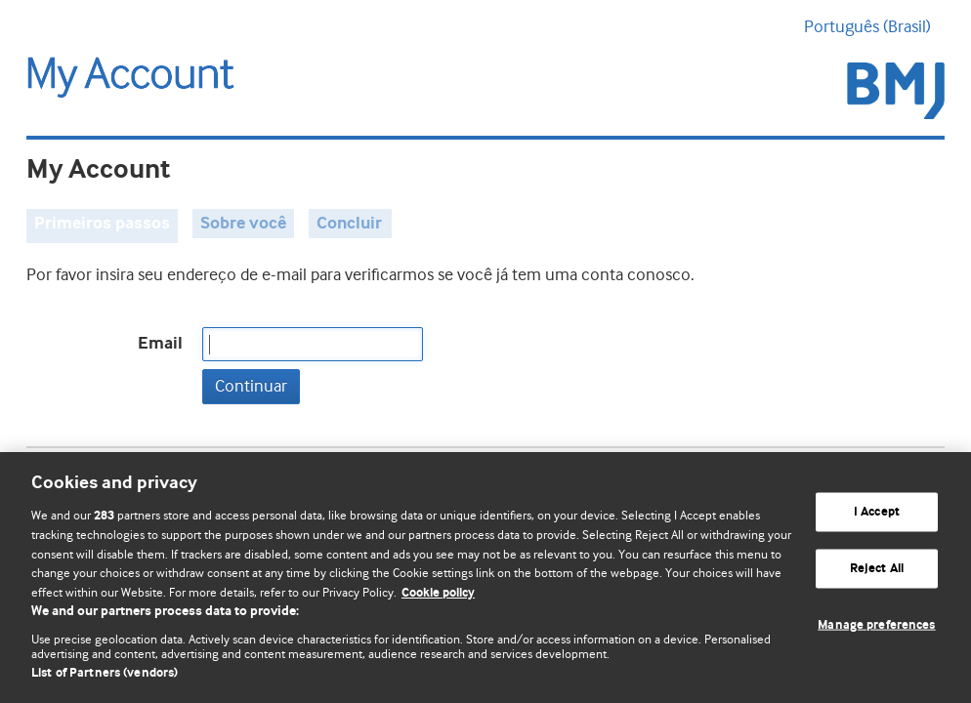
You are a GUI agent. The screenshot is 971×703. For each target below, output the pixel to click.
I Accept (877, 512)
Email (160, 343)
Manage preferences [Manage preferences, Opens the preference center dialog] (876, 624)
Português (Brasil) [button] (874, 26)
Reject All (877, 568)
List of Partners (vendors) (104, 673)
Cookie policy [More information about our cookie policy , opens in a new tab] (438, 593)
